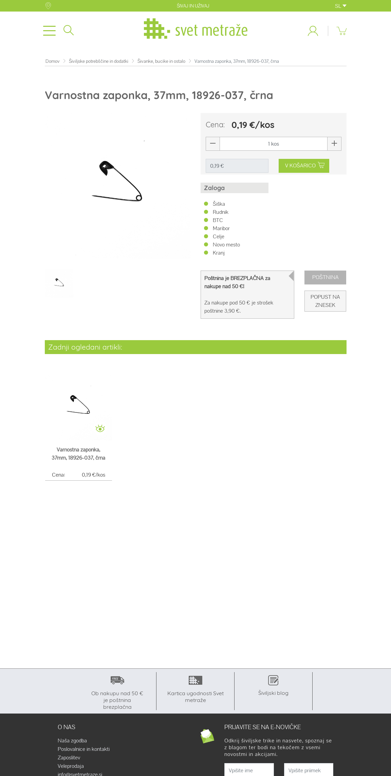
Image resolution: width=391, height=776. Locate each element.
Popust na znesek (325, 301)
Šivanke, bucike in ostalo (161, 61)
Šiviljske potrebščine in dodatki (98, 61)
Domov (52, 61)
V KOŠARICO (304, 165)
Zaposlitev (69, 757)
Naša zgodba (72, 740)
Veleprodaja (71, 766)
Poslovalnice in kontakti (84, 749)
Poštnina (325, 277)
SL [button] (341, 6)
